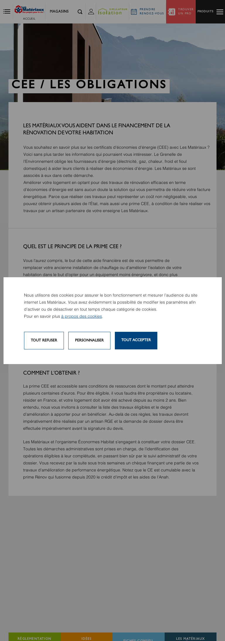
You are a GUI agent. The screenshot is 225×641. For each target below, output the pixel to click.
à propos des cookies (81, 316)
